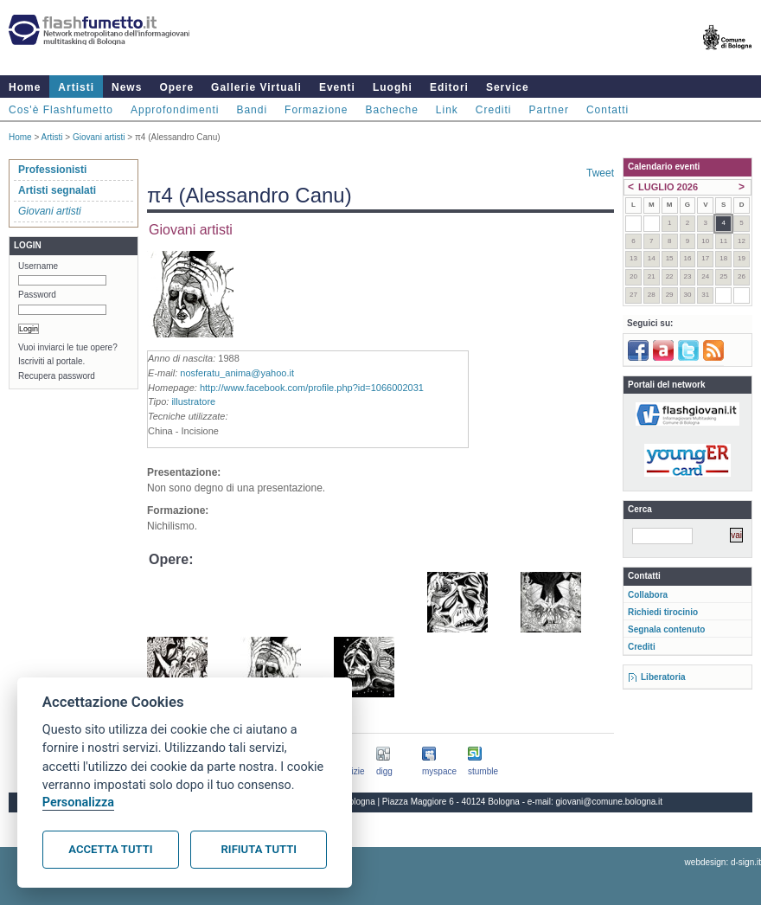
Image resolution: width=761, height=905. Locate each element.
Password (37, 294)
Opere (176, 87)
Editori (449, 87)
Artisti (76, 87)
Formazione (316, 110)
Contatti (607, 110)
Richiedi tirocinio (663, 612)
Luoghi (392, 87)
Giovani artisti (99, 137)
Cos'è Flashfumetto (61, 110)
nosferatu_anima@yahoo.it (237, 373)
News (127, 87)
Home (25, 87)
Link (447, 110)
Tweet (600, 173)
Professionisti (52, 170)
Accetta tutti (110, 849)
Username (38, 266)
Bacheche (391, 110)
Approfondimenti (175, 110)
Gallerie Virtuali (256, 87)
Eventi (337, 87)
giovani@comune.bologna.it (609, 801)
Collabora (648, 595)
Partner (549, 110)
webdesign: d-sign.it (723, 862)
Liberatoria (663, 677)
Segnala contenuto (666, 629)
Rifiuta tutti (259, 849)
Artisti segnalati (57, 190)
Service (507, 87)
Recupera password (56, 376)
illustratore (193, 401)
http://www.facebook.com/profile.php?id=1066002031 (312, 387)
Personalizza (78, 802)
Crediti (494, 110)
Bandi (251, 110)
